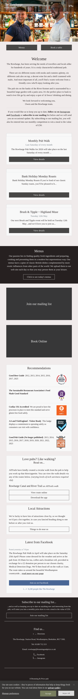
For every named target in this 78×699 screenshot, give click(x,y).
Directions (39, 634)
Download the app (39, 497)
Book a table (56, 47)
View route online (39, 492)
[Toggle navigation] (71, 6)
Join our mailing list (39, 615)
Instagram (65, 111)
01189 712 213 (41, 644)
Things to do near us (39, 529)
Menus (22, 47)
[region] (39, 690)
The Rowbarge (13, 4)
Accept (48, 693)
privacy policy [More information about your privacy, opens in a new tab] (54, 688)
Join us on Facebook (39, 583)
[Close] (74, 685)
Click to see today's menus (39, 277)
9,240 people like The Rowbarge (39, 589)
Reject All (66, 693)
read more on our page (33, 573)
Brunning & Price (38, 679)
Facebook (15, 115)
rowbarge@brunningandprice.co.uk (42, 649)
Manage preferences (10, 693)
